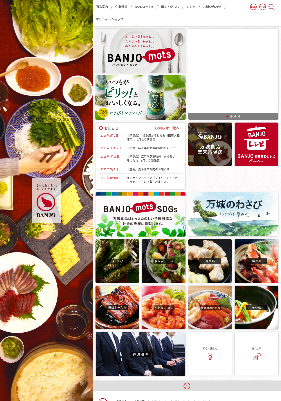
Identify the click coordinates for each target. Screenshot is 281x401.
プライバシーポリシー (152, 384)
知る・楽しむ (170, 6)
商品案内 (102, 6)
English (253, 7)
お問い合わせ (212, 6)
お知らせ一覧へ (167, 128)
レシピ (191, 6)
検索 (271, 7)
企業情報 (121, 6)
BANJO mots (144, 6)
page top (187, 361)
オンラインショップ (109, 19)
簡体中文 (262, 7)
